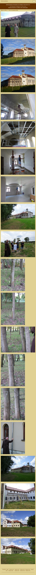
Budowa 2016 (10, 570)
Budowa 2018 (22, 570)
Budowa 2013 (22, 569)
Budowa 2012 (17, 569)
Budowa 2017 (16, 570)
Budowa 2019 (27, 570)
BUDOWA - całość (5, 569)
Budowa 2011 (11, 569)
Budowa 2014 (27, 569)
